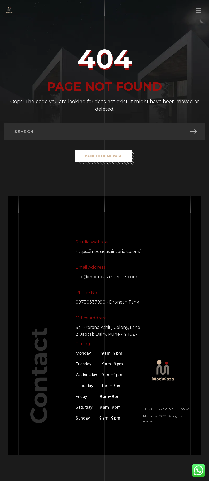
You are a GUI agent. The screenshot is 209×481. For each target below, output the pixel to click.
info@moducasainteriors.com (106, 276)
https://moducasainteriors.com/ (108, 251)
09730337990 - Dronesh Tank (107, 302)
